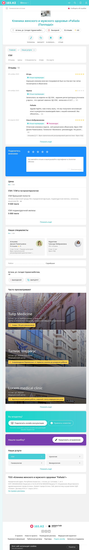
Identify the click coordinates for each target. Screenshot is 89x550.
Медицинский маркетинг (67, 536)
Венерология (54, 462)
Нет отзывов (53, 246)
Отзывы (11, 60)
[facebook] (46, 531)
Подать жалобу (59, 539)
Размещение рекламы (48, 536)
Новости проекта (31, 536)
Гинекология (16, 462)
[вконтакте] (49, 531)
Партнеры (48, 539)
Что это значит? (17, 548)
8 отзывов (13, 246)
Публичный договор (34, 539)
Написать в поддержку (75, 539)
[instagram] (42, 531)
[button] (26, 2)
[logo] (9, 3)
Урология (53, 455)
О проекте (18, 536)
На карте (50, 60)
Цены (20, 60)
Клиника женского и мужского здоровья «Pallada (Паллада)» (45, 22)
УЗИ (12, 455)
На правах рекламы (16, 490)
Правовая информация (16, 539)
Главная (12, 50)
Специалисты (30, 60)
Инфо (41, 60)
